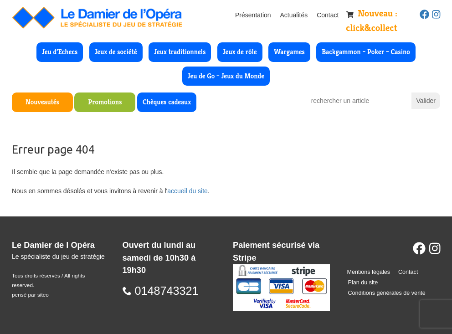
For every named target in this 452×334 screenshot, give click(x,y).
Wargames (289, 51)
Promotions (105, 102)
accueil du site (187, 191)
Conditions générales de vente (387, 293)
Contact (328, 15)
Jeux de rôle (240, 51)
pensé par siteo (30, 295)
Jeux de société (116, 51)
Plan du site (363, 282)
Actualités (294, 15)
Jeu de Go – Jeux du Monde (226, 76)
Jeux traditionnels (179, 51)
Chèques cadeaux (167, 102)
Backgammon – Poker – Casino (366, 51)
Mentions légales (368, 272)
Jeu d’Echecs (59, 51)
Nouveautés (42, 102)
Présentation (253, 15)
